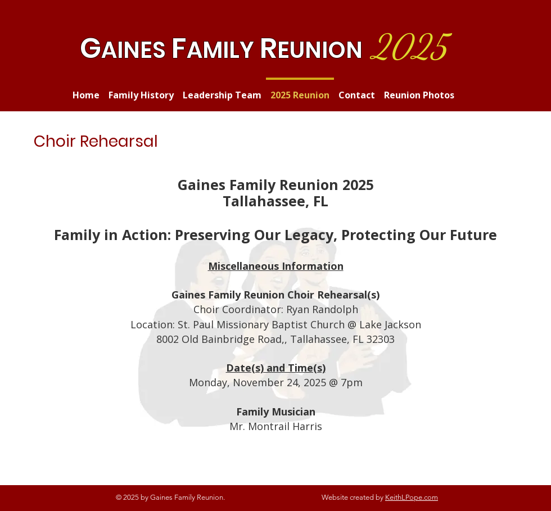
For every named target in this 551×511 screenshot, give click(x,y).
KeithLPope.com (411, 497)
